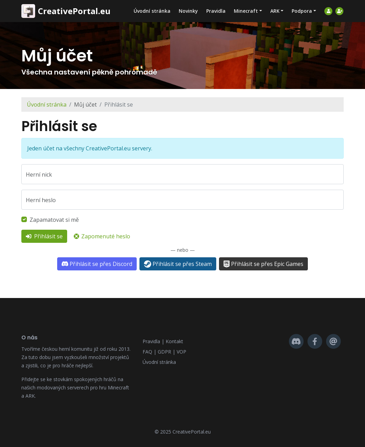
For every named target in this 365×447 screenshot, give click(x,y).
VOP (181, 351)
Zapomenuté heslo (101, 236)
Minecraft (246, 11)
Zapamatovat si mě (54, 219)
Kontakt (174, 341)
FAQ (147, 351)
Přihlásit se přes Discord (97, 264)
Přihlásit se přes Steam (178, 264)
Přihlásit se (44, 236)
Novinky (188, 11)
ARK (275, 11)
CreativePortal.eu (74, 11)
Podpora (302, 11)
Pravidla (216, 11)
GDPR (164, 351)
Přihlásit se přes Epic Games (263, 264)
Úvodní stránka (152, 11)
